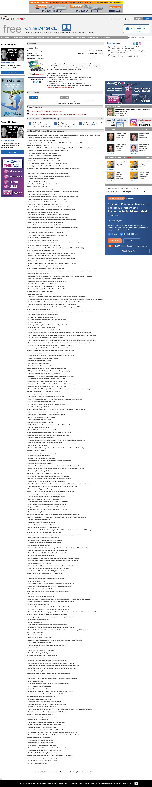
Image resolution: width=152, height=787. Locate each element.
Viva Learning (40, 58)
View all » (100, 119)
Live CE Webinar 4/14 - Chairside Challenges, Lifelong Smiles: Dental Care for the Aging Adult (129, 51)
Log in (138, 19)
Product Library (80, 37)
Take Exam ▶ (64, 97)
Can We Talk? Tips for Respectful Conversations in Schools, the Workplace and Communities (58, 114)
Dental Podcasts (19, 37)
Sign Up (147, 19)
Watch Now (12, 72)
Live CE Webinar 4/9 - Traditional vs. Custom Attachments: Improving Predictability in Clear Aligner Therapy (127, 55)
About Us (113, 19)
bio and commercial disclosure (64, 87)
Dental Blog (30, 37)
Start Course (114, 241)
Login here (77, 103)
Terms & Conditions (88, 772)
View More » (146, 130)
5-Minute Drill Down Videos (44, 37)
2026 (84, 53)
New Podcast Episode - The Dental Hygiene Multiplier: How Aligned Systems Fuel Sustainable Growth (128, 47)
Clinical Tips (58, 37)
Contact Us (121, 19)
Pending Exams (105, 37)
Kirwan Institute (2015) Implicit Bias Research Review (46, 111)
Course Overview (131, 241)
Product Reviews (92, 37)
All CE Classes (5, 37)
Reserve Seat (120, 115)
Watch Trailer (128, 251)
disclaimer (51, 87)
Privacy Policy (77, 772)
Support (128, 19)
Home (107, 19)
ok (136, 783)
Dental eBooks (69, 37)
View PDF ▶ (33, 97)
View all (117, 43)
